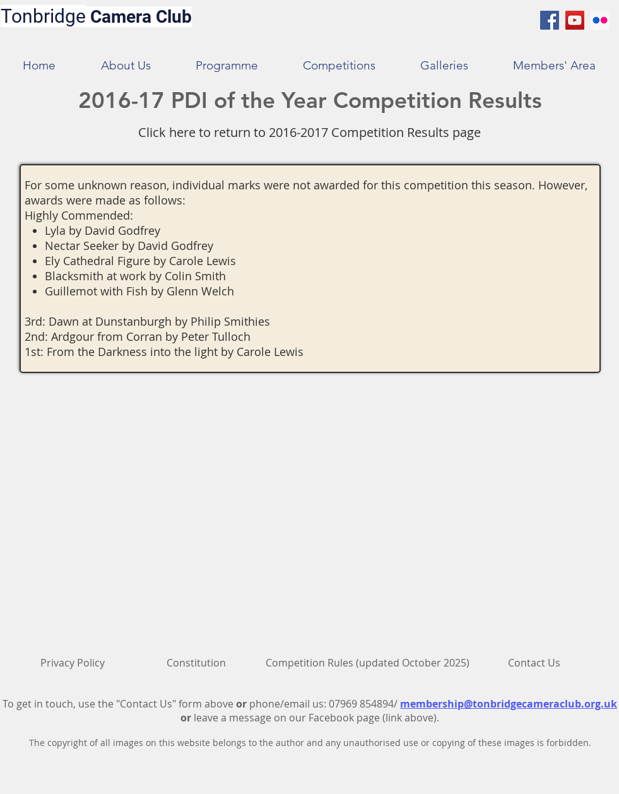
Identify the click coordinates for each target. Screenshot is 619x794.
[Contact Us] (534, 662)
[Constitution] (196, 662)
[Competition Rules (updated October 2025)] (367, 662)
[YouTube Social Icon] (574, 20)
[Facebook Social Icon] (549, 20)
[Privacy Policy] (72, 662)
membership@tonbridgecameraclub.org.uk (508, 704)
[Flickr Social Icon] (600, 20)
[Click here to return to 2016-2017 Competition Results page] (309, 132)
